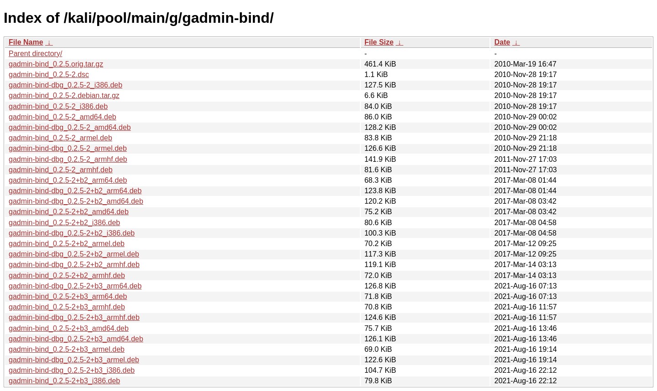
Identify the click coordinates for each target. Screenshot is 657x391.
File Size (379, 42)
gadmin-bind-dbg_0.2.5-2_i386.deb (65, 85)
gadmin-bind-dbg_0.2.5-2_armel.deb (68, 148)
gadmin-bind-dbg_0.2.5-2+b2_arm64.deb (75, 191)
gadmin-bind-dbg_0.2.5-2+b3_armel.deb (74, 360)
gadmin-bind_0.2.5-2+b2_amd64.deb (69, 212)
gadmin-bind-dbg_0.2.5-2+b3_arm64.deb (75, 286)
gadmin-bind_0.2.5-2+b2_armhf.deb (67, 275)
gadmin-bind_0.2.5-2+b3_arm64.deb (68, 296)
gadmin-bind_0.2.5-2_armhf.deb (61, 170)
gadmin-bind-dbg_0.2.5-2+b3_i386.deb (72, 370)
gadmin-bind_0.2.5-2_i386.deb (58, 106)
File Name (26, 42)
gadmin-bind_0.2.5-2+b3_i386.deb (64, 381)
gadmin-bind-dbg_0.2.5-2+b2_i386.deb (72, 233)
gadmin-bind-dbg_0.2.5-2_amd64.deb (70, 127)
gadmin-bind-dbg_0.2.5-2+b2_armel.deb (74, 254)
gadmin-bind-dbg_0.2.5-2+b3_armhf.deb (74, 317)
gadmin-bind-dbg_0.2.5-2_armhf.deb (68, 159)
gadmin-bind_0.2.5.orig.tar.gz (56, 64)
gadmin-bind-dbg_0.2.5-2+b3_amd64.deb (76, 339)
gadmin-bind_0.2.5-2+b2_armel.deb (67, 243)
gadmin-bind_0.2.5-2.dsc (49, 74)
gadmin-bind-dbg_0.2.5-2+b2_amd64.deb (76, 201)
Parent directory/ (35, 53)
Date (502, 42)
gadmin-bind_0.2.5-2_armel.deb (60, 138)
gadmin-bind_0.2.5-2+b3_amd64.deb (69, 328)
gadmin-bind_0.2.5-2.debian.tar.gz (64, 95)
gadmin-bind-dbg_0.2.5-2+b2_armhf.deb (74, 264)
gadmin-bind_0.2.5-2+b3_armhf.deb (67, 307)
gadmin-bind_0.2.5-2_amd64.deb (62, 117)
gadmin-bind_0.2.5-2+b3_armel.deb (67, 349)
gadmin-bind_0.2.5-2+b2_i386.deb (64, 222)
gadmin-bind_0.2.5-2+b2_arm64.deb (68, 180)
